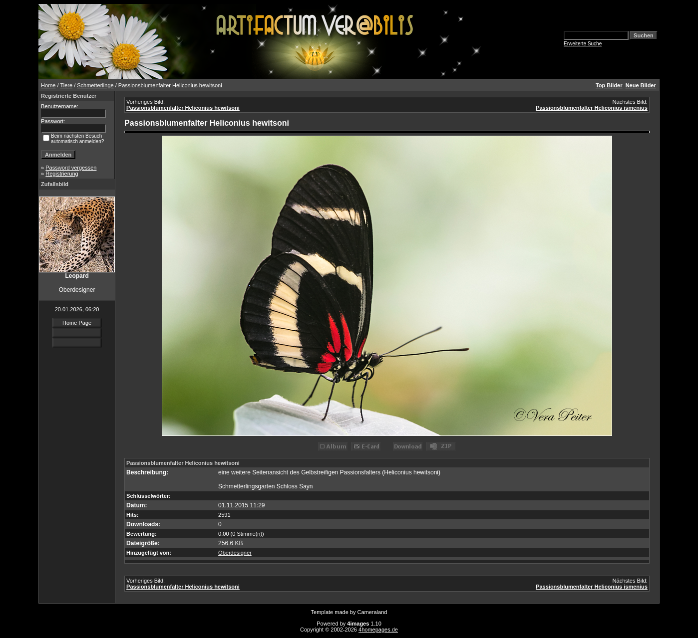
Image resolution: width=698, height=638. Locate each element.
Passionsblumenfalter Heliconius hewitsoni (183, 108)
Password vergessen (70, 168)
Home (48, 85)
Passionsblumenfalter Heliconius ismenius (592, 108)
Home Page (76, 323)
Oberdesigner (235, 553)
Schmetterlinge (95, 85)
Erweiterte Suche (583, 43)
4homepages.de (378, 630)
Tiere (66, 85)
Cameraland (372, 612)
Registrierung (61, 174)
